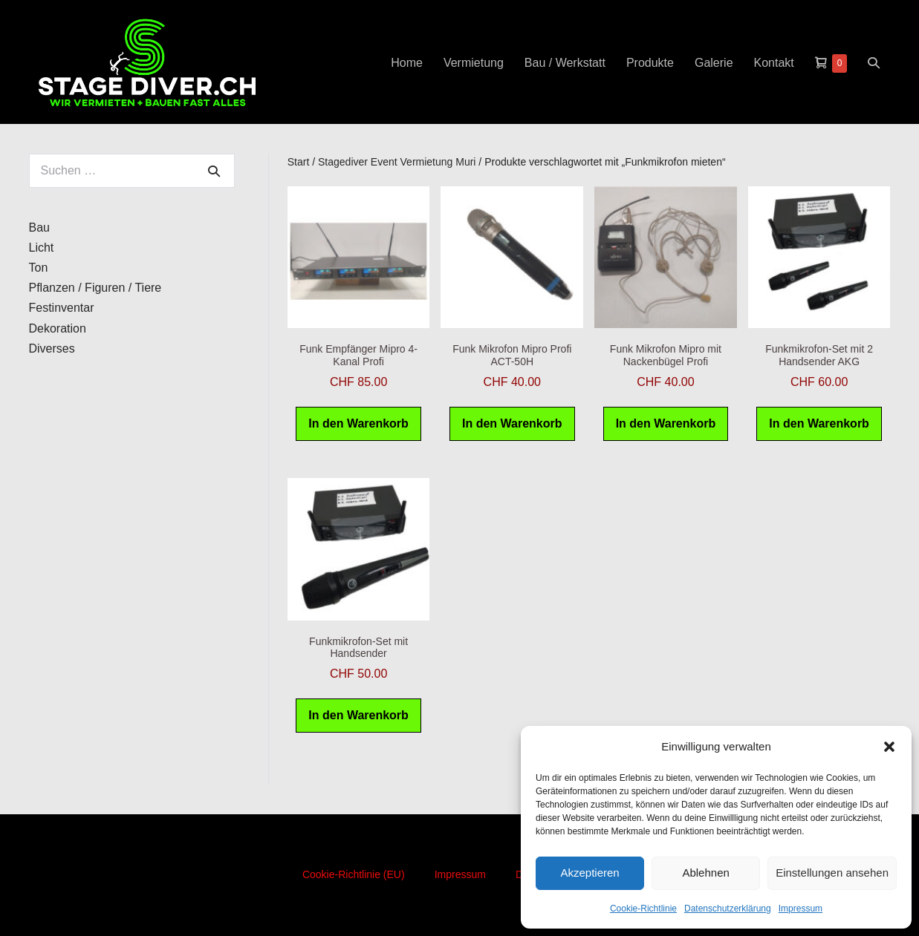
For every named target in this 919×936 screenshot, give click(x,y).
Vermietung (474, 62)
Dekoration (57, 328)
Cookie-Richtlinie (643, 908)
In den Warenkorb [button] (358, 423)
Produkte (650, 62)
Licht (41, 247)
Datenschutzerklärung (727, 908)
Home (407, 62)
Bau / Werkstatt (565, 62)
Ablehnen (705, 872)
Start (299, 162)
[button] (889, 746)
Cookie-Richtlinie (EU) (353, 874)
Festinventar (61, 307)
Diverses (52, 348)
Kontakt (774, 62)
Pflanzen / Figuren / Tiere (95, 287)
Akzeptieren (589, 872)
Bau (39, 227)
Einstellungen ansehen (832, 872)
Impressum (800, 908)
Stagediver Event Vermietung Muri (396, 162)
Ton (38, 267)
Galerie (714, 62)
